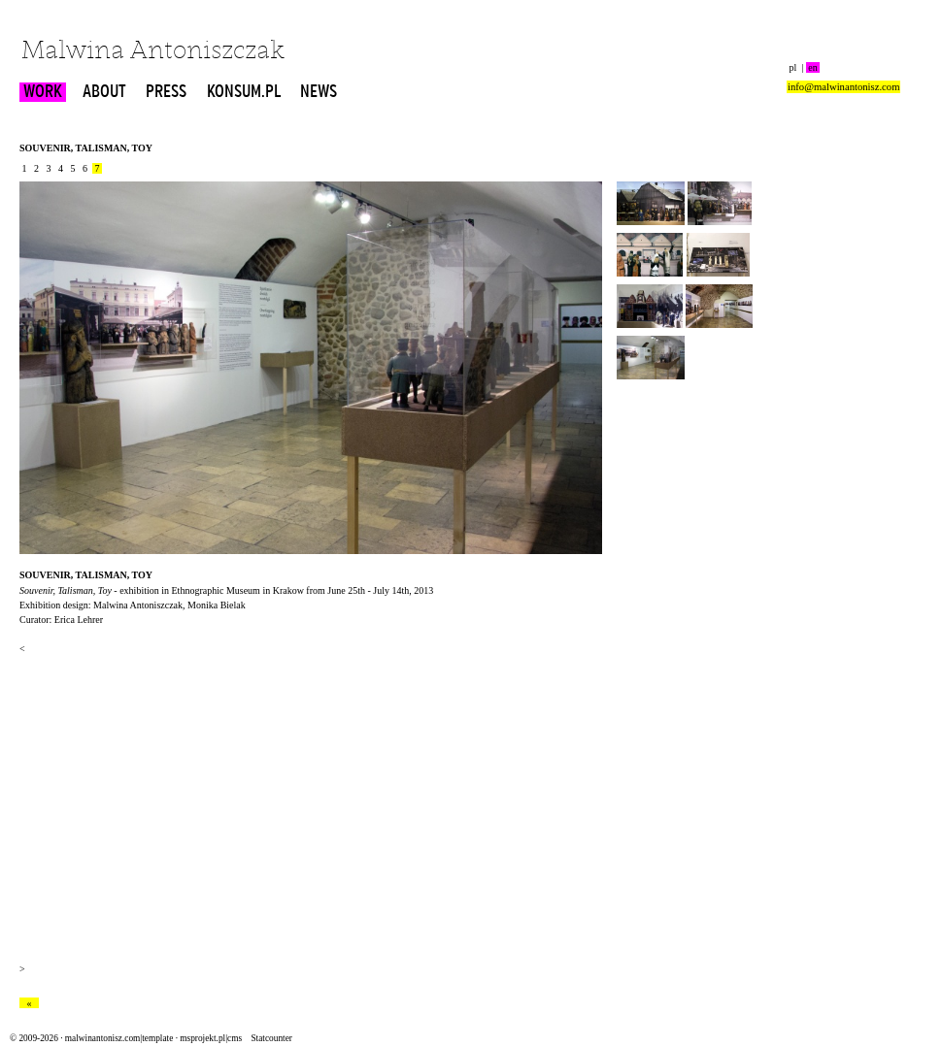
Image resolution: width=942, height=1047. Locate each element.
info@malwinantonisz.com (843, 87)
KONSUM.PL (244, 92)
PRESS (166, 92)
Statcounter (271, 1038)
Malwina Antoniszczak (153, 52)
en (813, 67)
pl (793, 67)
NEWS (318, 92)
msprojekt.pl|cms (211, 1038)
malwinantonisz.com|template (119, 1038)
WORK (42, 92)
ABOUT (104, 92)
